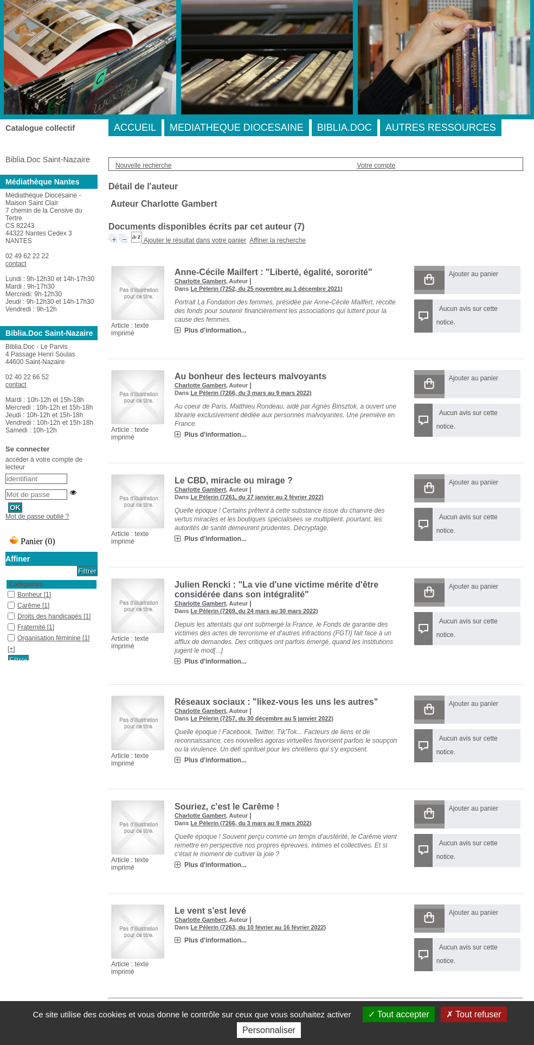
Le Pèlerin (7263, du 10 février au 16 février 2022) (258, 927)
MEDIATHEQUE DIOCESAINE (237, 127)
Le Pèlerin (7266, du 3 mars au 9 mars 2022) (250, 393)
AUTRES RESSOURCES (440, 127)
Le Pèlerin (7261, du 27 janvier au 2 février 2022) (256, 497)
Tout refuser (473, 1014)
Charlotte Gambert (200, 281)
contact (16, 263)
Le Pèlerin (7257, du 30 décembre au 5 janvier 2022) (261, 718)
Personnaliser (268, 1030)
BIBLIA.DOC (344, 127)
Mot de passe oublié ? (37, 516)
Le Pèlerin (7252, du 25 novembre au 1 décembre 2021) (266, 288)
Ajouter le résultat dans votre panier (195, 240)
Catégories (26, 584)
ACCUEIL (135, 127)
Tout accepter (398, 1014)
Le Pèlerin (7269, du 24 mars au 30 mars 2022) (254, 611)
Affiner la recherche (277, 240)
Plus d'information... (215, 330)
